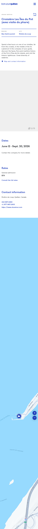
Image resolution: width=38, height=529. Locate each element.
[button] (19, 416)
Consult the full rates (10, 180)
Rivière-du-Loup (25, 34)
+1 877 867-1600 (8, 204)
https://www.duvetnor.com (12, 207)
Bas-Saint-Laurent (8, 34)
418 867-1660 (7, 202)
